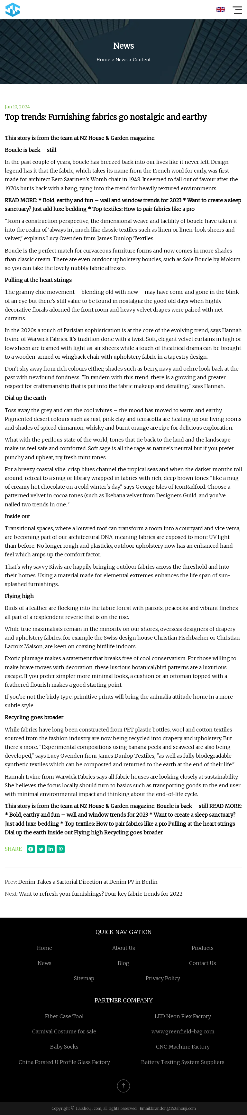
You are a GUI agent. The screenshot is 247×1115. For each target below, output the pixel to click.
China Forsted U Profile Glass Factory (64, 1062)
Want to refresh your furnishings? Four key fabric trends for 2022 (101, 894)
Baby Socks (64, 1046)
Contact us (202, 963)
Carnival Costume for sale (64, 1031)
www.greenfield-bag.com (183, 1031)
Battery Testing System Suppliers (182, 1062)
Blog (123, 963)
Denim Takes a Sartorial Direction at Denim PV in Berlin (88, 882)
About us (123, 948)
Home (103, 60)
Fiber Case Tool (64, 1016)
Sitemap (84, 978)
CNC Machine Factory (183, 1046)
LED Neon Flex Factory (183, 1016)
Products (203, 948)
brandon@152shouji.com (173, 1108)
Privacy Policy (163, 978)
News (121, 60)
